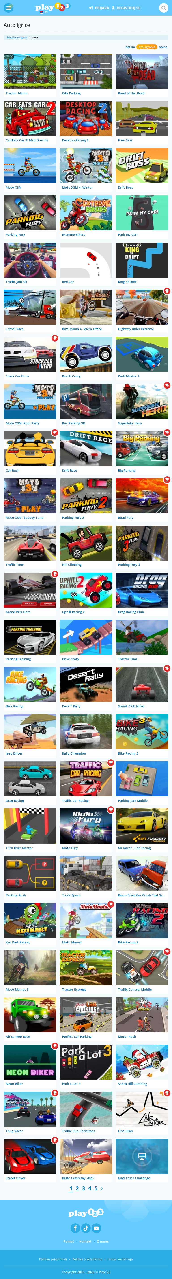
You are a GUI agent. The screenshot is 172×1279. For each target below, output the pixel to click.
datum (130, 47)
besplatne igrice (17, 37)
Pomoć (69, 1241)
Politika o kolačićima (87, 1259)
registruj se (126, 7)
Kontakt (85, 1241)
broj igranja (147, 47)
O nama (103, 1241)
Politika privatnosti (53, 1259)
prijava (99, 7)
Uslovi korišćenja (120, 1259)
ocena (163, 47)
